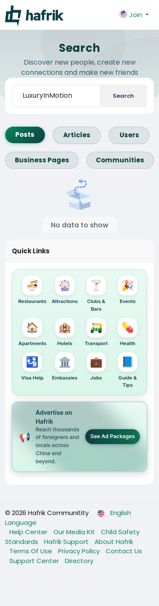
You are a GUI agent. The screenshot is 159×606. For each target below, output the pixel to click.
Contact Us (124, 551)
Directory (79, 560)
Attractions (65, 290)
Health (127, 332)
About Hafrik (114, 541)
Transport (96, 332)
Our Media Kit (75, 531)
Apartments (33, 332)
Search (123, 96)
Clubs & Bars (96, 293)
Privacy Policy (79, 551)
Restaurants (32, 290)
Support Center (35, 560)
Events (127, 290)
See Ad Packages (112, 436)
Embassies (65, 366)
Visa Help (32, 366)
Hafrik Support (67, 541)
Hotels (65, 332)
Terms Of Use (31, 551)
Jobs (96, 366)
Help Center (29, 531)
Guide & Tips (127, 370)
